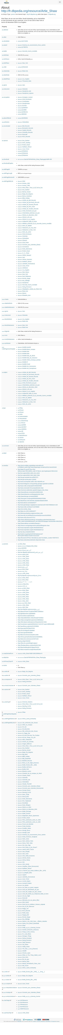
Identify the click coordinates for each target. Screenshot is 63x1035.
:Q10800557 (23, 107)
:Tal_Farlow (23, 944)
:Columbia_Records (25, 132)
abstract (5, 29)
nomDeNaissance (8, 339)
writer (5, 971)
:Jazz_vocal (23, 853)
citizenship (5, 71)
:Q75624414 (23, 151)
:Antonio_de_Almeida (25, 741)
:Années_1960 (24, 185)
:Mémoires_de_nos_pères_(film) (28, 900)
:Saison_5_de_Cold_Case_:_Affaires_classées (32, 921)
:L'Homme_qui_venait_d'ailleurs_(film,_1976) (32, 870)
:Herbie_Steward (24, 255)
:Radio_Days (23, 912)
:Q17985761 (23, 47)
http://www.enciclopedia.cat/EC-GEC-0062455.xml (31, 481)
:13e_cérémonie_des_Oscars (28, 722)
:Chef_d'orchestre (24, 99)
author (5, 675)
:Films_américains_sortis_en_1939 (29, 820)
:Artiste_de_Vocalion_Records (28, 208)
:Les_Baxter (23, 885)
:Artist (20, 414)
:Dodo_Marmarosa (25, 249)
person (13, 14)
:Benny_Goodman (25, 196)
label (4, 453)
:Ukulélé (22, 951)
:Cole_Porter (23, 242)
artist (5, 671)
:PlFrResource (23, 1004)
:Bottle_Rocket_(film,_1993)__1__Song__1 (31, 971)
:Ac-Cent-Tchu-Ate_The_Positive (28, 735)
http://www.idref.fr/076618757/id (26, 628)
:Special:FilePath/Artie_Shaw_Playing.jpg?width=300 (35, 159)
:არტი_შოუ (23, 584)
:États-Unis (23, 71)
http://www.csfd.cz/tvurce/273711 (26, 517)
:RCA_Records (24, 136)
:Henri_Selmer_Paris (25, 841)
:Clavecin (22, 240)
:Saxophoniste (24, 103)
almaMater (5, 41)
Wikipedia (19, 1021)
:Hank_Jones (23, 839)
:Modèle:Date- (24, 353)
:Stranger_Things (24, 936)
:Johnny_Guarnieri (25, 259)
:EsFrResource (23, 1002)
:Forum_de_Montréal (25, 824)
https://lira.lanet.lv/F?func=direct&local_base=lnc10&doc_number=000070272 (38, 537)
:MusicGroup (23, 420)
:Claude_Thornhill (24, 784)
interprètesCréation (9, 987)
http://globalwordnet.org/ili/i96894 (26, 613)
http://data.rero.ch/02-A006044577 (27, 511)
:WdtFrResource (23, 1008)
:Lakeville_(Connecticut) (26, 263)
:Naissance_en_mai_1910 (27, 227)
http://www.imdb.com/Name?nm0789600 (28, 507)
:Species (21, 441)
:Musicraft (22, 134)
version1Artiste (8, 996)
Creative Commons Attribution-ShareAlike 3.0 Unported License (46, 1021)
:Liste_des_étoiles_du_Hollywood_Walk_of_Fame (33, 893)
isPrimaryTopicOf (7, 661)
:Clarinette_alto (24, 779)
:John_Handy (23, 864)
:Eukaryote (21, 439)
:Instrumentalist (22, 416)
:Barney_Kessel (24, 191)
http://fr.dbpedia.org (32, 14)
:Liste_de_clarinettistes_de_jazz (28, 889)
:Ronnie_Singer (24, 278)
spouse (5, 140)
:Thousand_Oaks (24, 81)
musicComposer (8, 685)
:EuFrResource (23, 1006)
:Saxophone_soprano (25, 93)
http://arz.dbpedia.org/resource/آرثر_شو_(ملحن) (30, 552)
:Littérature (23, 268)
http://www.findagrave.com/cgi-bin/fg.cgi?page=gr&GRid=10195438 (35, 483)
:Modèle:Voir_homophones (27, 368)
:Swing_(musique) (25, 938)
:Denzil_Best (23, 796)
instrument (5, 89)
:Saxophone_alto (24, 91)
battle (4, 51)
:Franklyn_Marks (24, 828)
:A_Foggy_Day (24, 733)
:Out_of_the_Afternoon (26, 906)
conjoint (6, 983)
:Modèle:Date (23, 351)
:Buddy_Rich (23, 769)
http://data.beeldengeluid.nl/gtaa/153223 (28, 647)
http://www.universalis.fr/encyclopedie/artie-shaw (30, 488)
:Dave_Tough (23, 794)
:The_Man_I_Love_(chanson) (28, 948)
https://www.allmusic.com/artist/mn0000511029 (30, 492)
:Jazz (21, 85)
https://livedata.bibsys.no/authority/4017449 (29, 645)
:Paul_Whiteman (24, 276)
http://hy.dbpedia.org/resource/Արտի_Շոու (29, 575)
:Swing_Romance (24, 287)
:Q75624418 (23, 155)
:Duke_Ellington (24, 805)
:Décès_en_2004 (24, 807)
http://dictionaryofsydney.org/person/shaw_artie (30, 513)
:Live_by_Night (24, 896)
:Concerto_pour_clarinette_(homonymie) (30, 788)
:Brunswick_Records (25, 128)
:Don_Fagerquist (24, 801)
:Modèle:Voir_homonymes (27, 366)
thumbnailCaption (7, 163)
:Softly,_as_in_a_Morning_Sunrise (29, 927)
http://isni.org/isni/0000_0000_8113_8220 (29, 473)
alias (4, 37)
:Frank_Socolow (24, 826)
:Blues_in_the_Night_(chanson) (28, 762)
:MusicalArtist (22, 418)
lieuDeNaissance (8, 325)
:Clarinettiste (23, 122)
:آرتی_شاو (23, 567)
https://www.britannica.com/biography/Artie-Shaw (31, 494)
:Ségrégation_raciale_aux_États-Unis (30, 289)
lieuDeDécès (7, 319)
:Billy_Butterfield (24, 758)
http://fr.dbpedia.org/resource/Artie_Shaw (29, 11)
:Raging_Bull (23, 915)
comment (5, 445)
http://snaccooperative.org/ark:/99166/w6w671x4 (30, 529)
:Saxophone (23, 282)
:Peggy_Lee (23, 908)
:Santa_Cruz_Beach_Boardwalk (28, 923)
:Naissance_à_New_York (27, 230)
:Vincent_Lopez (24, 953)
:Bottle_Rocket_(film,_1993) (27, 765)
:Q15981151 (23, 112)
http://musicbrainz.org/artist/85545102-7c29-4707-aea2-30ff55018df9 (36, 624)
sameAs (5, 544)
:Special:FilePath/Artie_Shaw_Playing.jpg (32, 657)
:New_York (23, 63)
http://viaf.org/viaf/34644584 (25, 632)
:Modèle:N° (23, 362)
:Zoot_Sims (23, 957)
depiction (5, 657)
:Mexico (22, 293)
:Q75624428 (23, 67)
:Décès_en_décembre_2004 (27, 215)
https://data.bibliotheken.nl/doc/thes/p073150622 (30, 617)
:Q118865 (22, 110)
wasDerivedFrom (7, 653)
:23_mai (22, 727)
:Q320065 (22, 548)
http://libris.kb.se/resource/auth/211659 (28, 634)
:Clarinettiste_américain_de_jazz (29, 213)
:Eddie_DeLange (24, 811)
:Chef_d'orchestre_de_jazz (27, 211)
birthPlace (5, 63)
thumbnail (5, 159)
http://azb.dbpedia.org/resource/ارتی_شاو (28, 609)
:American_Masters (25, 702)
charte (5, 299)
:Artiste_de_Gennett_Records (28, 204)
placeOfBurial (6, 118)
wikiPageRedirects (9, 718)
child (4, 67)
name (4, 665)
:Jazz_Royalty (24, 851)
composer (6, 679)
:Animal (20, 437)
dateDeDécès (7, 303)
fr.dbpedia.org (52, 14)
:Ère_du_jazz (23, 959)
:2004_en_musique (25, 724)
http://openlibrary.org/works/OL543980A (28, 626)
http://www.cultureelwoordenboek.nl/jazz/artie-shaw (31, 540)
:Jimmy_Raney (24, 860)
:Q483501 (22, 429)
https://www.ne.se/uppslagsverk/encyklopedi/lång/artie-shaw (33, 525)
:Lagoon (22, 874)
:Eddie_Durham (24, 813)
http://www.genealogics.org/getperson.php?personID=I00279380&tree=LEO (38, 505)
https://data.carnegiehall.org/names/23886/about (30, 620)
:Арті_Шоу (23, 607)
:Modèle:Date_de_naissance (27, 357)
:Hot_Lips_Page (24, 845)
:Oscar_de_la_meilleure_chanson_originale (31, 904)
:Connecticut (23, 246)
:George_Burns (24, 830)
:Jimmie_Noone (24, 858)
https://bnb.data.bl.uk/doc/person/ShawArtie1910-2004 (32, 622)
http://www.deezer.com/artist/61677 (27, 502)
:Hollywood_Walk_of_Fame (27, 221)
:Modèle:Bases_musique (26, 349)
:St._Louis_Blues (24, 934)
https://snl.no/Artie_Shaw (24, 509)
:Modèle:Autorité (24, 347)
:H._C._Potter (23, 253)
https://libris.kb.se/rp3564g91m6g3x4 (27, 643)
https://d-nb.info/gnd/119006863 (26, 630)
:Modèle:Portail (24, 364)
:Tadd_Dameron (24, 942)
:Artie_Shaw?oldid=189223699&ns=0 (30, 653)
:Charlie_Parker (24, 775)
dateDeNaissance (8, 307)
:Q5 (20, 431)
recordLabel (6, 126)
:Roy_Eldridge (24, 280)
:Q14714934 (23, 41)
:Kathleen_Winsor (24, 147)
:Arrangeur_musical (25, 97)
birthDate (5, 55)
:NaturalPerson (22, 435)
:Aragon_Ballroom (25, 743)
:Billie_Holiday (24, 198)
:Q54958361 (23, 118)
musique (7, 992)
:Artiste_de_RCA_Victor (26, 206)
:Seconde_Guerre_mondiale (27, 51)
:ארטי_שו (22, 571)
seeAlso (5, 465)
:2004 (21, 181)
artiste (6, 975)
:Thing (20, 408)
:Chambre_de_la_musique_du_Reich (30, 773)
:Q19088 (22, 425)
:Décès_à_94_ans (25, 217)
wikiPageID (6, 169)
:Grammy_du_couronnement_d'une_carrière (31, 45)
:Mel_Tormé (23, 965)
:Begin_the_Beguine (25, 194)
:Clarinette (22, 89)
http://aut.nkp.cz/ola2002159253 (26, 532)
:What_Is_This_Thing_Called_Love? (29, 955)
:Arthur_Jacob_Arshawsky (27, 718)
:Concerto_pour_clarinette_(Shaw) (29, 244)
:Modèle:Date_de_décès (26, 355)
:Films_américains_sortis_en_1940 (29, 822)
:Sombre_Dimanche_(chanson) (28, 929)
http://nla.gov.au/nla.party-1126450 (27, 479)
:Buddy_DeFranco (25, 767)
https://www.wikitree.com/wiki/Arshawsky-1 (29, 523)
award (4, 45)
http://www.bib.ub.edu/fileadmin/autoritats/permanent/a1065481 (34, 515)
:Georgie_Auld (24, 832)
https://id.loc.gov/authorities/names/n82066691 (30, 636)
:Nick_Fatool (23, 902)
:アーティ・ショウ (25, 582)
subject (4, 372)
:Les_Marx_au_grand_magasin (28, 887)
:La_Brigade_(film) (25, 872)
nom (4, 335)
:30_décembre (24, 729)
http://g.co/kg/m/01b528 (24, 641)
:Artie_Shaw (22, 544)
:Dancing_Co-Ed (24, 706)
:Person (20, 410)
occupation (6, 97)
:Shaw (21, 712)
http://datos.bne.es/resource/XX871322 (28, 639)
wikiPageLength (7, 173)
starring (6, 702)
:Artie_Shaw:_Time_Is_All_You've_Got (30, 187)
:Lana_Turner (23, 149)
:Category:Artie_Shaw (27, 546)
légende (5, 331)
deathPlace (6, 79)
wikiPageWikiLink (7, 181)
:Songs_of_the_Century (26, 931)
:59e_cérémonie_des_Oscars (28, 731)
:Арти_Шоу (23, 554)
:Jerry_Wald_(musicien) (26, 855)
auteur (6, 979)
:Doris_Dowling (24, 142)
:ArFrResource (23, 1000)
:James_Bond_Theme (26, 849)
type (4, 408)
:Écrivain (22, 105)
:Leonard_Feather (25, 883)
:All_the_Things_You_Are (26, 737)
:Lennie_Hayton (24, 881)
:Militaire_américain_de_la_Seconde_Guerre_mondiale (34, 223)
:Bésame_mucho (24, 771)
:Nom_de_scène (24, 232)
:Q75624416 (23, 153)
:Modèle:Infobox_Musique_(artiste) (29, 360)
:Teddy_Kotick (24, 946)
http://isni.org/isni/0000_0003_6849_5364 (29, 475)
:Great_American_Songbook (27, 836)
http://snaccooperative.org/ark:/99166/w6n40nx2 (30, 527)
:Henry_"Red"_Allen (25, 843)
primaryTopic (7, 1012)
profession (5, 122)
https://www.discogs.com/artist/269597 (28, 496)
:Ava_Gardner (23, 140)
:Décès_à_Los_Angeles (26, 219)
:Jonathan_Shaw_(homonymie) (28, 866)
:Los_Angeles (23, 79)
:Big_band (22, 754)
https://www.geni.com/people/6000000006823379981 (32, 498)
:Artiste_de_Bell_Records (27, 200)
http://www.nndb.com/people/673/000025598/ (30, 485)
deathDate (5, 75)
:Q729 (21, 433)
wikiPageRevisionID (8, 177)
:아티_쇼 (22, 586)
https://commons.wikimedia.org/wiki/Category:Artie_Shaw (33, 490)
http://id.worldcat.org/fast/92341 (26, 615)
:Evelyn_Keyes (24, 144)
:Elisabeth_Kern (24, 295)
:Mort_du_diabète (25, 225)
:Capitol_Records (24, 130)
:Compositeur (23, 101)
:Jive (21, 862)
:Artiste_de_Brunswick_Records (28, 202)
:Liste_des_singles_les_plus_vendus (29, 891)
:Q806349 (22, 114)
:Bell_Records (24, 126)
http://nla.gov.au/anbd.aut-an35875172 (28, 477)
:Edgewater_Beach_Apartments (28, 815)
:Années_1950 (24, 183)
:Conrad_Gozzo (24, 790)
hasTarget (6, 1000)
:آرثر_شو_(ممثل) (24, 550)
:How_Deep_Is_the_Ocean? (27, 847)
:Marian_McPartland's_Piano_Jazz (29, 963)
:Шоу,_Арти (23, 601)
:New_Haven (23, 272)
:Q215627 (22, 427)
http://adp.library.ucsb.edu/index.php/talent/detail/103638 (33, 500)
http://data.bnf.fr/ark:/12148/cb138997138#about (30, 611)
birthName (5, 59)
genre (4, 85)
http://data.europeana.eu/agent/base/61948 (29, 649)
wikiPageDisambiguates (9, 714)
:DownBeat (23, 803)
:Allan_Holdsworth (25, 739)
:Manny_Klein (23, 961)
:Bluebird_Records (25, 760)
